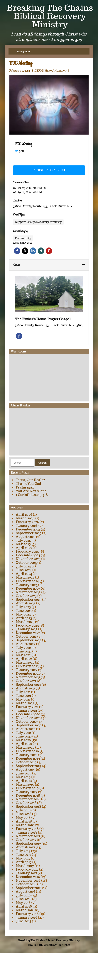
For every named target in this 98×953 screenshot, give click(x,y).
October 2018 (26, 803)
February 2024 (27, 581)
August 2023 (25, 603)
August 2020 (25, 729)
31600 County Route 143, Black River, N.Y (43, 206)
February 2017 (27, 869)
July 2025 (23, 540)
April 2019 (24, 781)
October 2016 (26, 884)
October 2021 (26, 681)
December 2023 (28, 588)
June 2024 (23, 570)
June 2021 (23, 695)
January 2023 (26, 629)
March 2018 (25, 825)
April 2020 (24, 744)
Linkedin (33, 250)
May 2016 (23, 903)
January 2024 (26, 585)
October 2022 (26, 636)
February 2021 (27, 707)
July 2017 (23, 851)
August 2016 (25, 891)
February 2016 (27, 914)
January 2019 (26, 792)
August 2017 (25, 847)
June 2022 (23, 651)
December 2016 (28, 877)
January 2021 (26, 710)
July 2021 (23, 692)
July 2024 (23, 566)
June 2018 (23, 814)
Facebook (17, 250)
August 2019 (25, 769)
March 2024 (25, 577)
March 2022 (25, 662)
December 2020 (28, 714)
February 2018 (27, 829)
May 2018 (23, 817)
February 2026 (27, 522)
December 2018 (28, 795)
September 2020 (28, 725)
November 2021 (28, 677)
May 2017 (23, 858)
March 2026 (25, 518)
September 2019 (28, 766)
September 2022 (28, 640)
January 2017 (26, 873)
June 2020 (24, 736)
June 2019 (23, 773)
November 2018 (28, 799)
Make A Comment (56, 70)
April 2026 (24, 514)
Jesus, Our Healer (30, 480)
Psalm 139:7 (25, 487)
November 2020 (28, 718)
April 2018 (24, 821)
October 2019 (26, 762)
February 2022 (27, 666)
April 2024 (24, 574)
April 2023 (24, 618)
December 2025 (28, 529)
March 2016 (25, 910)
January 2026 (27, 525)
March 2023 (25, 622)
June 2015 (23, 921)
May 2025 (23, 544)
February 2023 (27, 625)
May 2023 (23, 614)
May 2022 (23, 655)
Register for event (49, 170)
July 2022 (23, 647)
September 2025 (28, 533)
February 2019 (27, 788)
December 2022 (28, 633)
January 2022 (26, 670)
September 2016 (28, 888)
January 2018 (26, 832)
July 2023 (23, 607)
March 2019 (25, 784)
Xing (41, 250)
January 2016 (26, 917)
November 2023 (28, 592)
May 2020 (23, 740)
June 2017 (23, 854)
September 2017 (28, 843)
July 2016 (23, 895)
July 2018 (23, 810)
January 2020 (26, 755)
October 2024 (26, 562)
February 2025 (27, 551)
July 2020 (23, 732)
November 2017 (28, 836)
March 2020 (25, 747)
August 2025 (25, 537)
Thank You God (28, 483)
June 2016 (23, 899)
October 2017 (26, 840)
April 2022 (24, 659)
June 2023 (23, 610)
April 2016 (24, 906)
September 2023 (28, 599)
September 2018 (28, 806)
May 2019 (23, 777)
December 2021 (28, 673)
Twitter (25, 250)
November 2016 (28, 880)
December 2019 (28, 758)
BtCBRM (37, 70)
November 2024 (28, 559)
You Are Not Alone (31, 491)
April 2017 (23, 862)
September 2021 (28, 684)
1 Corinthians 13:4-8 (32, 495)
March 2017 (25, 866)
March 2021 (25, 703)
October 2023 (26, 596)
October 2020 (26, 721)
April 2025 (24, 548)
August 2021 (25, 688)
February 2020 (27, 751)
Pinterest (49, 250)
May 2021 (23, 699)
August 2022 (25, 644)
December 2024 (28, 555)
